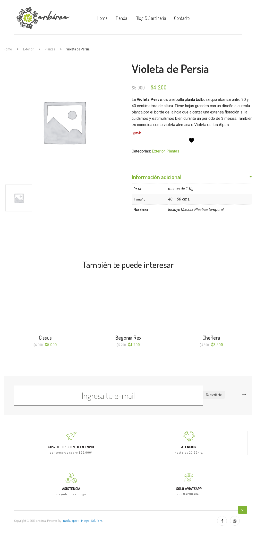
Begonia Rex (128, 337)
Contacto (182, 18)
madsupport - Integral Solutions (82, 520)
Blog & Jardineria (150, 18)
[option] (64, 122)
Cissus (45, 337)
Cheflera (211, 337)
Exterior (28, 49)
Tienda (121, 18)
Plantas (50, 49)
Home (102, 18)
